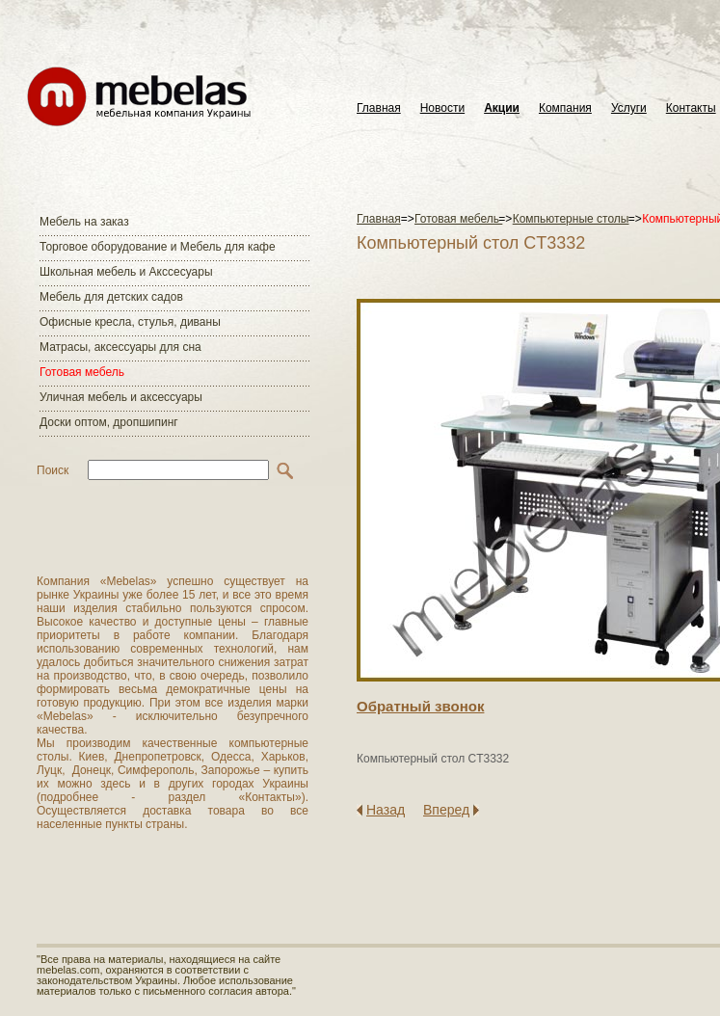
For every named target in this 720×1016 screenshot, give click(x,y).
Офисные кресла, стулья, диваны (130, 322)
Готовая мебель (82, 372)
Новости (442, 108)
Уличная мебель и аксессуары (121, 397)
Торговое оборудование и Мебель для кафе (158, 247)
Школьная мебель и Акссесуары (126, 272)
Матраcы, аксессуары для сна (120, 347)
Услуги (629, 108)
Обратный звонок (420, 706)
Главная (379, 108)
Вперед (446, 809)
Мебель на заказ (84, 221)
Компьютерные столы (571, 219)
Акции (502, 108)
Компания (565, 108)
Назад (385, 809)
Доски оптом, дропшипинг (109, 422)
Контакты (691, 108)
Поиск (52, 470)
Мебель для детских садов (111, 297)
